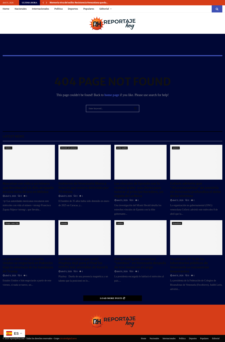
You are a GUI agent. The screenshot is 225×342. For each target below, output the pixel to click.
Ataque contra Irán (12, 223)
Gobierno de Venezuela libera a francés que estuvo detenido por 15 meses (83, 187)
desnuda (64, 223)
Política (58, 8)
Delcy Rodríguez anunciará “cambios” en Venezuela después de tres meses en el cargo (140, 263)
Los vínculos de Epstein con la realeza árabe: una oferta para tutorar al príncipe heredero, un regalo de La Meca (139, 189)
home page (111, 95)
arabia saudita (122, 148)
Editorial (104, 8)
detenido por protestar (69, 148)
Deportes (73, 8)
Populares (88, 8)
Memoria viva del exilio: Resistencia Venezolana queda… (79, 2)
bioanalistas (177, 223)
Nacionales (21, 8)
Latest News (13, 136)
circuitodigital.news (68, 338)
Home (6, 8)
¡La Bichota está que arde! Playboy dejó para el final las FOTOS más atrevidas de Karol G (83, 263)
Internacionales (40, 8)
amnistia (176, 148)
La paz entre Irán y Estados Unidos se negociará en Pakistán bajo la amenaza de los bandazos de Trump (28, 265)
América (8, 148)
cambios (120, 223)
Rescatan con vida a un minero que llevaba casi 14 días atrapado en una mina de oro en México (28, 187)
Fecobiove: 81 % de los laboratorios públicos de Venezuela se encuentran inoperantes (189, 265)
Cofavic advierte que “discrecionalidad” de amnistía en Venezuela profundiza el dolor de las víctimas (195, 189)
